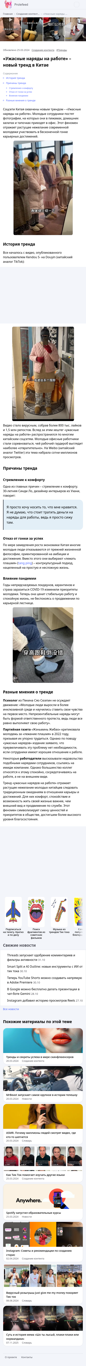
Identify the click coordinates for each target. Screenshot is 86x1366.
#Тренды (62, 50)
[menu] (81, 4)
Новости (27, 1098)
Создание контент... (28, 13)
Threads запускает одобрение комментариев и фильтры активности (41, 957)
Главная (8, 13)
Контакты (26, 1357)
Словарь (27, 1140)
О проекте (11, 1357)
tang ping (25, 563)
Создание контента (43, 50)
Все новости (11, 1009)
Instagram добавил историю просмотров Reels (45, 1000)
